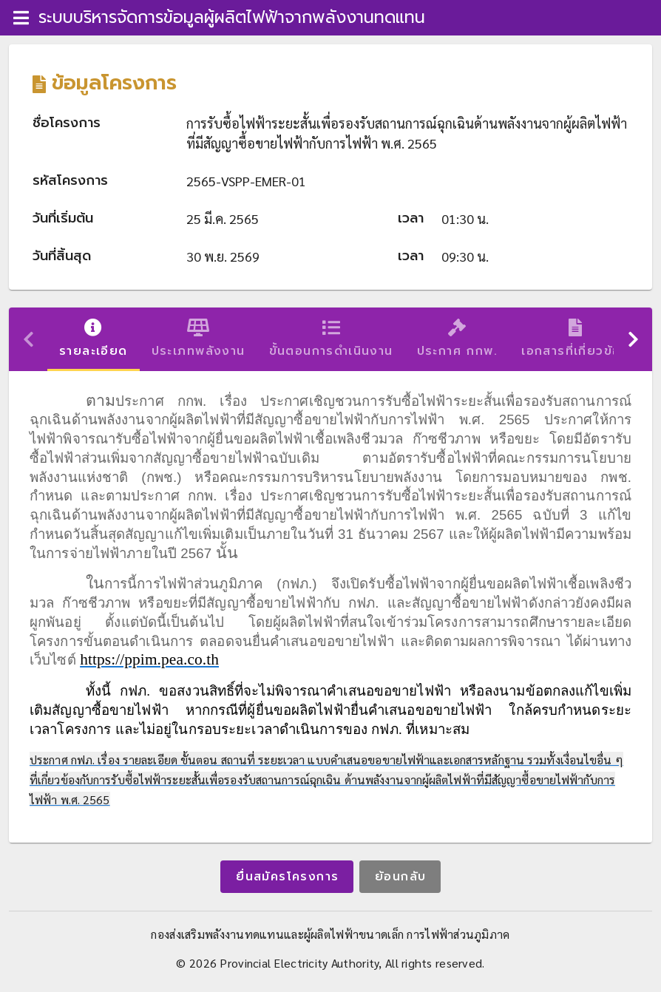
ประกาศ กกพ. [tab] (457, 339)
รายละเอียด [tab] (93, 339)
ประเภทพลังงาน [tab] (198, 339)
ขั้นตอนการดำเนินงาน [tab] (331, 339)
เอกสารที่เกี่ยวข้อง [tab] (575, 339)
